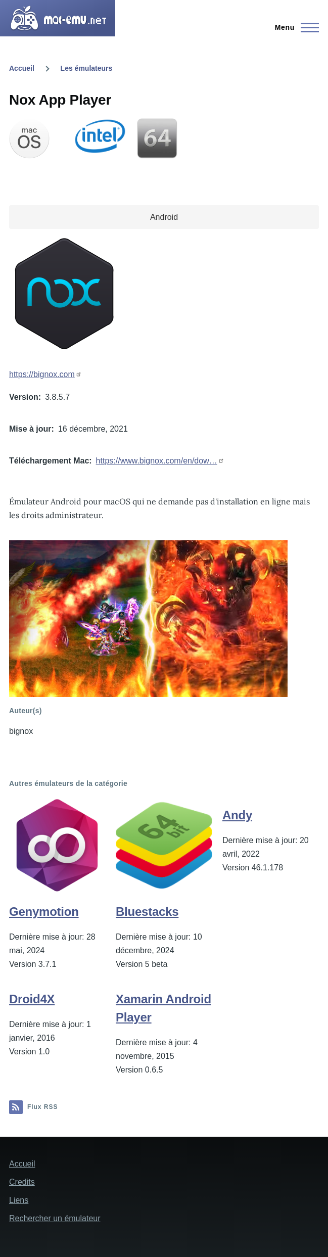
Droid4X (32, 999)
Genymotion (44, 911)
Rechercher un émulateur (55, 1218)
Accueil (21, 68)
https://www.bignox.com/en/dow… (156, 460)
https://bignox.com (42, 374)
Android (164, 217)
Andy (237, 815)
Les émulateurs (87, 68)
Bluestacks (147, 911)
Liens (18, 1200)
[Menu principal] (294, 27)
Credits (22, 1182)
